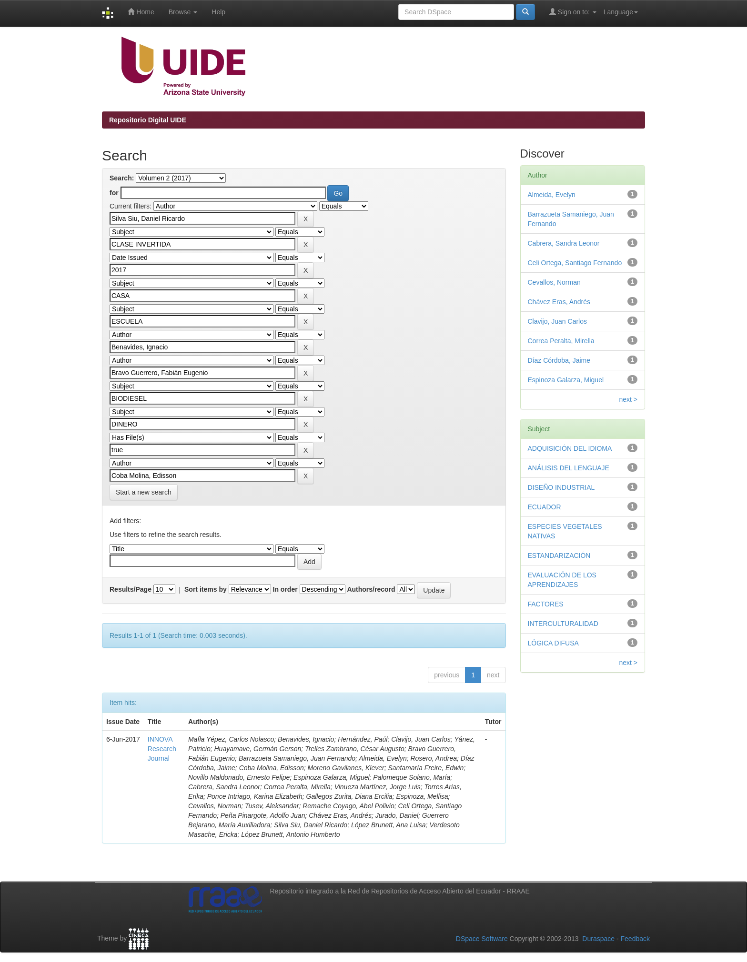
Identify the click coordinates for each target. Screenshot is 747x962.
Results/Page (130, 589)
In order (285, 589)
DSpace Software (482, 938)
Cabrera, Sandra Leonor (564, 243)
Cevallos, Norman (554, 282)
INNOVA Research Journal (162, 748)
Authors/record (371, 589)
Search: (122, 178)
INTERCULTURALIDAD (563, 623)
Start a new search (144, 492)
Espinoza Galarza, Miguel (566, 380)
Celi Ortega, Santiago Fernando (575, 263)
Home (141, 12)
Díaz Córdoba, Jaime (559, 360)
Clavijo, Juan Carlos (557, 321)
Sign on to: (572, 12)
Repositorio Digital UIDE (147, 120)
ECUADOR (544, 507)
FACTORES (546, 604)
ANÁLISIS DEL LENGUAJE (568, 468)
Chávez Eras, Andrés (559, 302)
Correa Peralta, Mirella (561, 341)
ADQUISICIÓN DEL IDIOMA (570, 448)
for (114, 193)
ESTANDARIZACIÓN (559, 555)
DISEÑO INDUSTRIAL (561, 487)
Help (218, 12)
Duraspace (598, 938)
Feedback (635, 938)
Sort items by (205, 589)
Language (621, 12)
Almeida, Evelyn (551, 194)
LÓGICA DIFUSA (553, 643)
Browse (183, 12)
